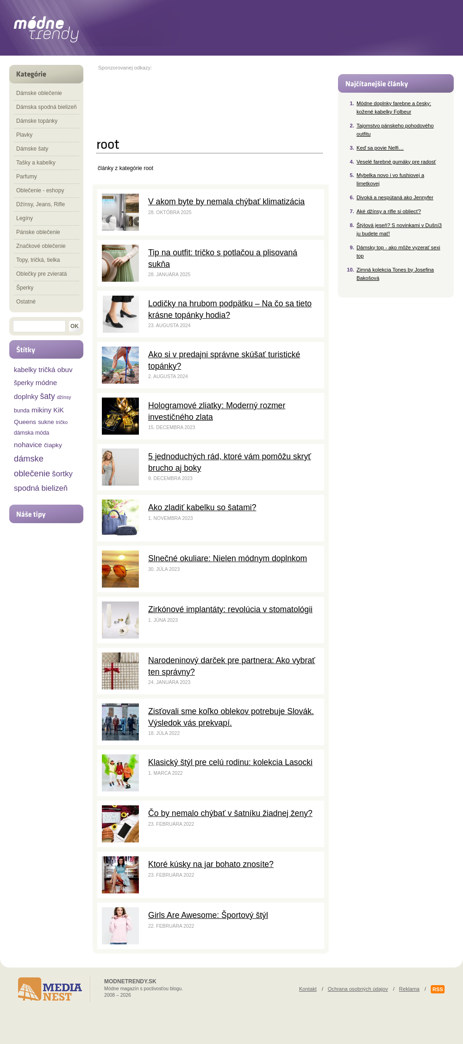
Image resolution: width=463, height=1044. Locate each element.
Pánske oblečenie (38, 232)
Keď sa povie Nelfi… (380, 148)
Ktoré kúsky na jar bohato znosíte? (211, 864)
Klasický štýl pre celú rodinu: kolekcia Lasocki (230, 762)
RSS (437, 989)
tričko (62, 422)
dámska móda (31, 433)
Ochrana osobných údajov (358, 989)
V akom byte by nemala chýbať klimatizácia (226, 201)
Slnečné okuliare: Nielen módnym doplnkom (227, 558)
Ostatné (26, 301)
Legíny (24, 218)
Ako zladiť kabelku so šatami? (202, 507)
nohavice (28, 445)
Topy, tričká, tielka (38, 260)
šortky (62, 473)
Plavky (24, 135)
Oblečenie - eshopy (40, 190)
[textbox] (39, 326)
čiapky (53, 445)
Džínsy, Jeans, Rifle (40, 204)
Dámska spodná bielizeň (46, 107)
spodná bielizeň (41, 488)
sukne (46, 421)
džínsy (64, 397)
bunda (22, 410)
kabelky (25, 369)
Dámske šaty (32, 149)
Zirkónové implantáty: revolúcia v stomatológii (230, 609)
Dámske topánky (36, 121)
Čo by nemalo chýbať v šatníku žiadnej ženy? (230, 813)
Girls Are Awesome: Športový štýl (208, 915)
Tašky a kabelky (36, 162)
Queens (25, 421)
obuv (65, 369)
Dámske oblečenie (39, 93)
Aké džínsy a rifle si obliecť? (389, 211)
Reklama (409, 989)
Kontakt (308, 989)
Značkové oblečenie (41, 246)
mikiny (41, 410)
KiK (58, 410)
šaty (47, 396)
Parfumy (26, 176)
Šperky (24, 288)
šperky (24, 382)
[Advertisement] (136, 99)
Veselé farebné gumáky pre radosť (396, 162)
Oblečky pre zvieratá (41, 274)
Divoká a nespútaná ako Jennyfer (395, 197)
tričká (46, 369)
